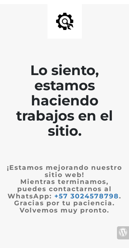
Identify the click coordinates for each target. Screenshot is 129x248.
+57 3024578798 (86, 196)
